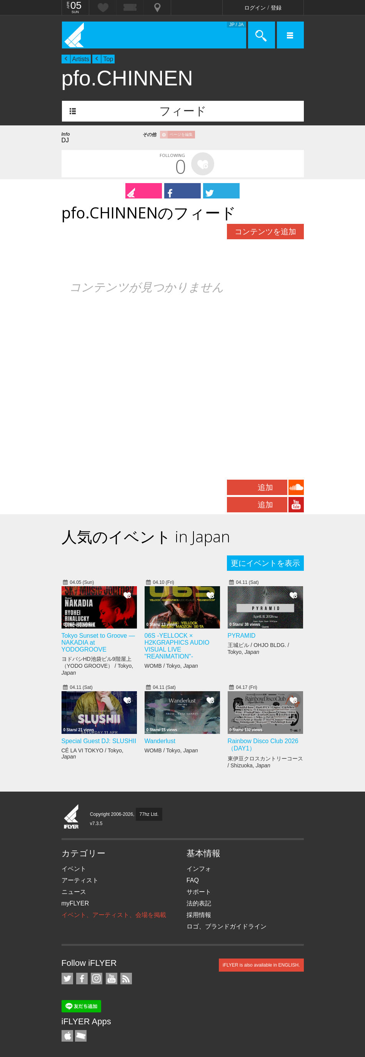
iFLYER (71, 817)
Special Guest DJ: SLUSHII (99, 741)
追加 (265, 487)
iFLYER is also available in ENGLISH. (261, 965)
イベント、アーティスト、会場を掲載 (114, 915)
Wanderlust (160, 741)
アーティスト (80, 880)
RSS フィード (126, 978)
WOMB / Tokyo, (171, 666)
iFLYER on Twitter (67, 978)
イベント (74, 868)
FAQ (193, 880)
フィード (183, 111)
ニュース (74, 892)
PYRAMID (242, 635)
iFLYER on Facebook (82, 978)
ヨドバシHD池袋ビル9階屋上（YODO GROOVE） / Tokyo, (97, 666)
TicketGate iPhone (81, 1036)
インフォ (199, 868)
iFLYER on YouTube (111, 978)
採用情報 (199, 915)
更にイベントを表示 (265, 563)
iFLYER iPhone (67, 1036)
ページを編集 (181, 134)
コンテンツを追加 (265, 231)
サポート (199, 892)
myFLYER (75, 903)
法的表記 (199, 903)
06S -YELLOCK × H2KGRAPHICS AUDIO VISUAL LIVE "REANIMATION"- (177, 646)
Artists (80, 59)
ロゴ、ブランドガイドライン (227, 926)
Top (108, 59)
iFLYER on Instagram (96, 978)
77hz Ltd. (149, 814)
